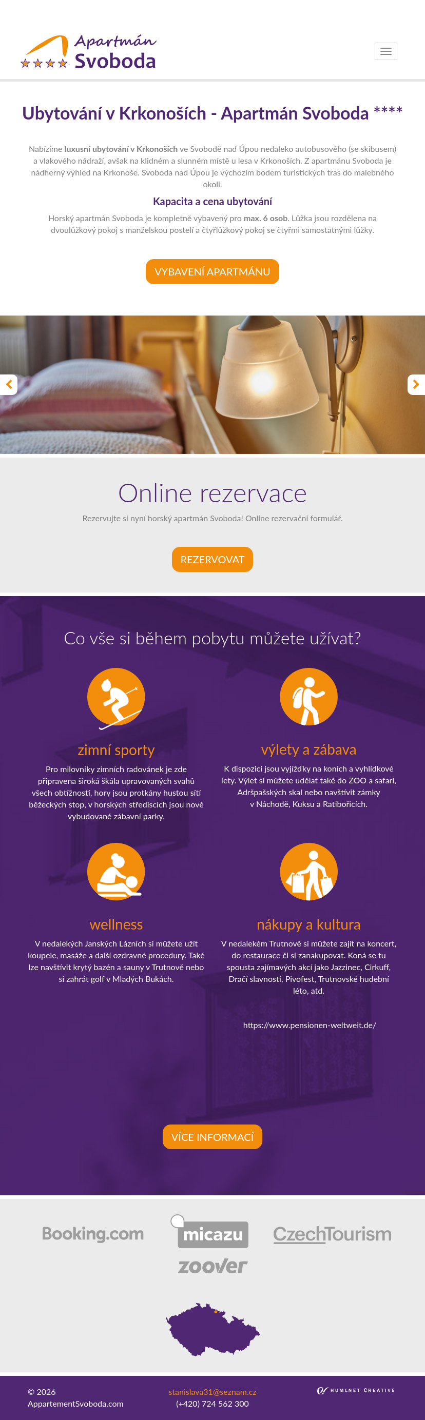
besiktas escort (290, 5)
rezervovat (213, 559)
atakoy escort (108, 17)
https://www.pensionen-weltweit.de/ (309, 1025)
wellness (116, 924)
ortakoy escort (235, 5)
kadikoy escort (272, 17)
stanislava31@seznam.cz (212, 1391)
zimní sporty (116, 749)
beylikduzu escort (125, 5)
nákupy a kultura (309, 924)
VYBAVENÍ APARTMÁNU (212, 271)
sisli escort (73, 5)
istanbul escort (26, 5)
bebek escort (342, 5)
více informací (212, 1137)
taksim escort (183, 5)
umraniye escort (54, 17)
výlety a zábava (308, 749)
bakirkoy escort (161, 17)
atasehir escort (217, 17)
